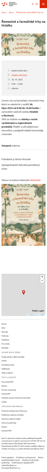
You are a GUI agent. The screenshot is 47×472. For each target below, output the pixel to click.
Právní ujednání (8, 457)
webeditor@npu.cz (9, 465)
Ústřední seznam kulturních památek (16, 397)
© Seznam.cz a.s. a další (36, 315)
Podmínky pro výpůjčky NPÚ (23, 462)
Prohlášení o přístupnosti (26, 457)
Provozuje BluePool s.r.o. (11, 468)
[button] (23, 292)
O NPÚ (4, 360)
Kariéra (4, 385)
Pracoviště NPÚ (8, 382)
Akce (3, 327)
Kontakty (5, 347)
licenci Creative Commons (17, 441)
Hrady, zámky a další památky (13, 356)
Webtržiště (35, 180)
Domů (4, 324)
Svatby (4, 401)
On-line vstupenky (9, 389)
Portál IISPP (6, 393)
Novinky (5, 331)
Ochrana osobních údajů (11, 418)
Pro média (6, 343)
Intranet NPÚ (7, 430)
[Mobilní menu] (43, 4)
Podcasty (5, 335)
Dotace (4, 426)
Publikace (5, 339)
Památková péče (8, 364)
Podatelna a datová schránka (13, 414)
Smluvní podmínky (9, 422)
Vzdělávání (6, 368)
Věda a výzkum (7, 372)
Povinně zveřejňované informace (14, 411)
